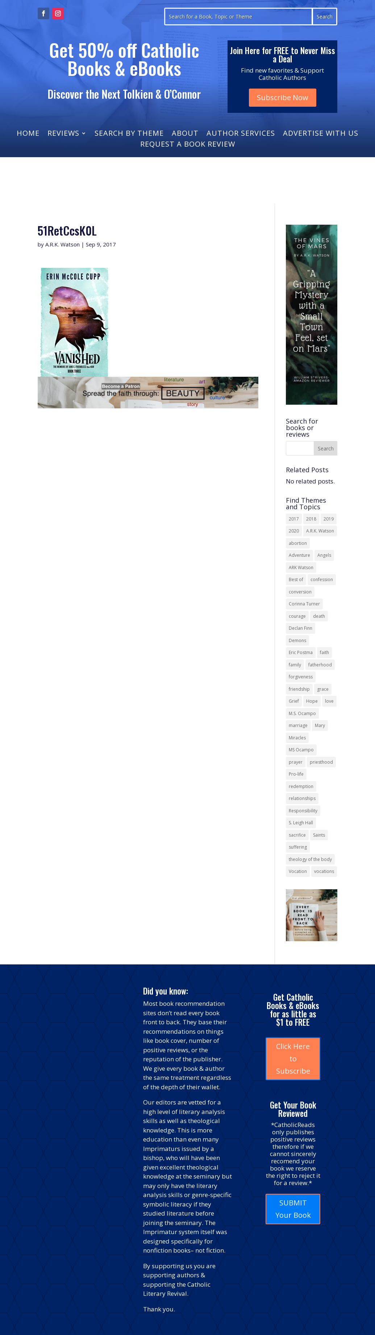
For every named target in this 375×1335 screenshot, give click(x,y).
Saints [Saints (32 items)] (319, 835)
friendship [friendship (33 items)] (299, 689)
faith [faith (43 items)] (324, 652)
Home (28, 134)
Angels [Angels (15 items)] (324, 555)
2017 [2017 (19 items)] (294, 519)
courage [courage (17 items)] (297, 616)
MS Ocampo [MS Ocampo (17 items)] (301, 750)
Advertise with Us (320, 134)
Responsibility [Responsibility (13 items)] (303, 811)
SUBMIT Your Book (293, 1209)
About (185, 134)
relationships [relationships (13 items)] (302, 798)
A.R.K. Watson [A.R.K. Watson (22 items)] (320, 531)
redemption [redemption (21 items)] (301, 786)
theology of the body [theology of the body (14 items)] (310, 859)
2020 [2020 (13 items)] (294, 531)
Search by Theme (129, 134)
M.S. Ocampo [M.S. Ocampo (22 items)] (302, 713)
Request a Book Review (187, 145)
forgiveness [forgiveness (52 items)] (301, 677)
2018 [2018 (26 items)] (311, 519)
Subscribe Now (282, 97)
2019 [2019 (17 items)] (329, 519)
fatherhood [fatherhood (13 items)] (320, 665)
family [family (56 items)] (295, 665)
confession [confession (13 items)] (322, 579)
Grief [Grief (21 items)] (294, 701)
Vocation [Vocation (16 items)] (298, 871)
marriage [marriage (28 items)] (298, 725)
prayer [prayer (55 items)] (296, 762)
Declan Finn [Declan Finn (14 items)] (300, 628)
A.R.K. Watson (62, 244)
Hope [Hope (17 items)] (312, 701)
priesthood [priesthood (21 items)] (321, 762)
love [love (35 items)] (329, 701)
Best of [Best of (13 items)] (296, 579)
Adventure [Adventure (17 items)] (299, 555)
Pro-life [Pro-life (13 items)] (296, 774)
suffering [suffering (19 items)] (298, 847)
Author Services (241, 134)
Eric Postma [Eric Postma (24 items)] (301, 652)
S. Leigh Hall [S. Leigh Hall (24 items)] (301, 823)
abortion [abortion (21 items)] (298, 543)
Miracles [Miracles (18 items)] (297, 738)
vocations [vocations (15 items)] (324, 871)
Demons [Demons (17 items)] (297, 640)
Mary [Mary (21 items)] (320, 725)
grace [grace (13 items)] (323, 689)
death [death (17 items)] (319, 616)
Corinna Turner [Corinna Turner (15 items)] (304, 604)
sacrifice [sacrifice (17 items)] (297, 835)
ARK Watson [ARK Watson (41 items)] (301, 567)
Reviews (63, 134)
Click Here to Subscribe (293, 1058)
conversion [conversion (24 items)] (300, 592)
